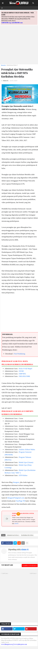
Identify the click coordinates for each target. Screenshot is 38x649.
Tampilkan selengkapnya (29, 565)
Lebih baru (5, 573)
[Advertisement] (19, 43)
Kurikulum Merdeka (27, 535)
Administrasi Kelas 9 (12, 65)
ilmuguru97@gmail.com (15, 498)
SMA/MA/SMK (24, 376)
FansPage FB (20, 501)
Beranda (3, 65)
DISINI (16, 523)
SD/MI (21, 371)
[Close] (36, 13)
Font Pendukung (19, 354)
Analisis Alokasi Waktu (27, 449)
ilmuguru (16, 482)
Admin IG (25, 549)
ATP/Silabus (23, 475)
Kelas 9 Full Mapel (25, 369)
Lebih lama (33, 573)
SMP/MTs (22, 374)
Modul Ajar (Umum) (26, 462)
